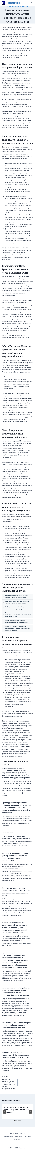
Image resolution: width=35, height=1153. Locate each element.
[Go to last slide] (4, 1112)
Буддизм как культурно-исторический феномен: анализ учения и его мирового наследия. (16, 1054)
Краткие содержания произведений (17, 6)
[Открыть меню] (31, 3)
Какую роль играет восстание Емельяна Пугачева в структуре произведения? (16, 596)
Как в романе (7, 833)
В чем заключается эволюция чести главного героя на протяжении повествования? (18, 602)
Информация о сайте (17, 1133)
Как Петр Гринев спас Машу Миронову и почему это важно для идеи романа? (16, 608)
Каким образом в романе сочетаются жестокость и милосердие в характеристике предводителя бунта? (18, 614)
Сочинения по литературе (13, 1136)
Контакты (17, 1139)
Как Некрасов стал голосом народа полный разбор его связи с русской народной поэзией (16, 1025)
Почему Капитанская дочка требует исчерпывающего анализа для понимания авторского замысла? (17, 628)
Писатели (27, 1136)
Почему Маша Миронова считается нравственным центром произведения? (16, 621)
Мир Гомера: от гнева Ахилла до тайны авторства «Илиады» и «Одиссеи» (17, 1109)
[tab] (14, 1120)
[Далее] (30, 1112)
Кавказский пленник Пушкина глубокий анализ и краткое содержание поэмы (9, 1082)
